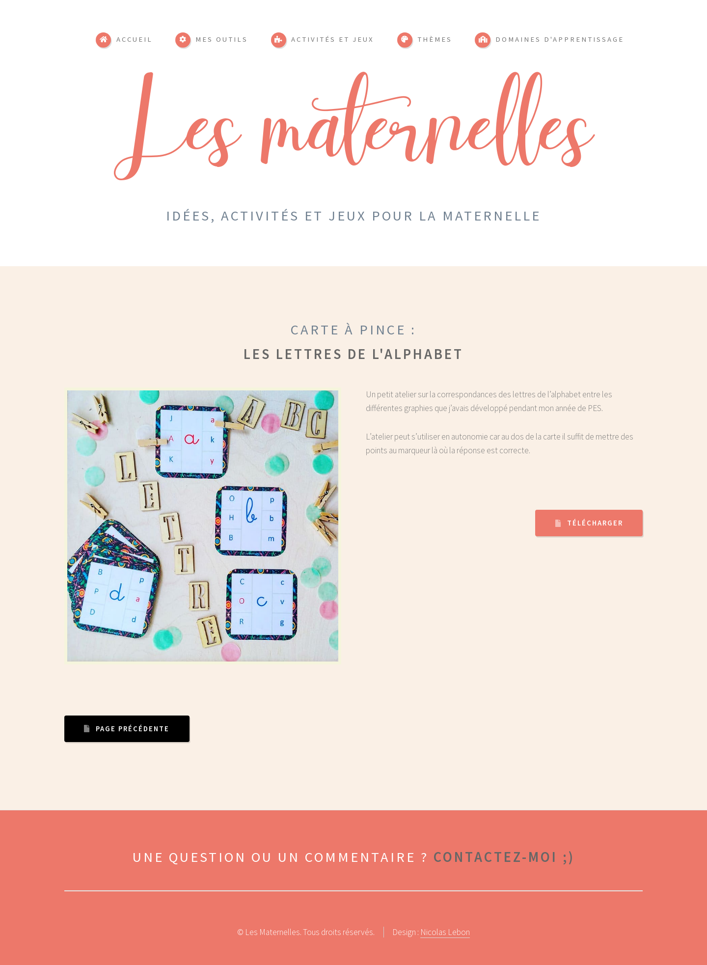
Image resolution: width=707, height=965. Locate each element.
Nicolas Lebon (445, 932)
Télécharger (595, 523)
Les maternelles (354, 139)
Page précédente (132, 728)
